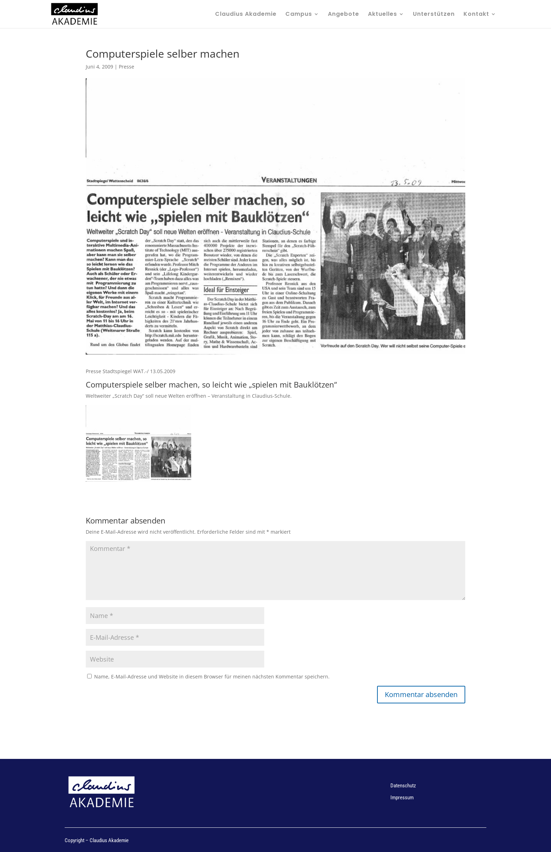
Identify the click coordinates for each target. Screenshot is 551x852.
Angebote (343, 15)
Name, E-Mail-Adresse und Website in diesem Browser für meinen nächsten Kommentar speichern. (212, 676)
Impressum (402, 797)
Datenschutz (403, 785)
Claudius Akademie (246, 15)
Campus (298, 15)
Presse (126, 66)
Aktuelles (382, 15)
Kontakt (476, 15)
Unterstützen (434, 15)
